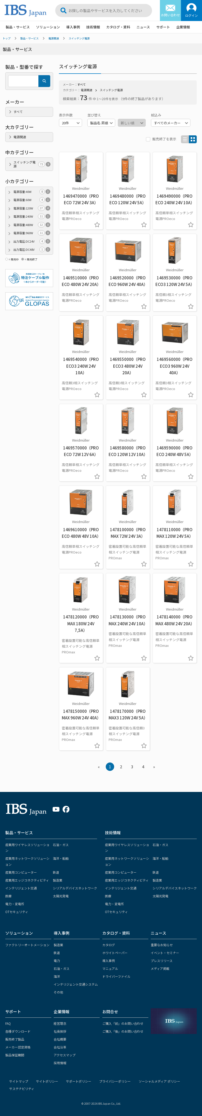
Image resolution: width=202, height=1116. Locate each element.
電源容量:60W (31, 200)
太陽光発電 (61, 896)
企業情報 (183, 26)
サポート (163, 26)
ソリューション (48, 26)
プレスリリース (162, 960)
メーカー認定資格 (18, 1047)
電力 (57, 960)
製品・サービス (18, 26)
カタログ (108, 945)
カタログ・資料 (118, 26)
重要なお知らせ (162, 945)
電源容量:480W (31, 225)
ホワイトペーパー (115, 952)
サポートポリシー (78, 1081)
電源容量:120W (31, 208)
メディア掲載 (160, 968)
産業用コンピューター (21, 872)
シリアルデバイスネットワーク (75, 888)
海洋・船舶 (61, 858)
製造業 (57, 880)
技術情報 (93, 26)
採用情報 (60, 1063)
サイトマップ (18, 1081)
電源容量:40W (31, 192)
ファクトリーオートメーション (27, 945)
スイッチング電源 (79, 38)
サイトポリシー (47, 1081)
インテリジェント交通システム (76, 984)
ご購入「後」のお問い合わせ (122, 1031)
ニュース (143, 26)
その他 (58, 992)
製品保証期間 (14, 1055)
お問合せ (110, 1011)
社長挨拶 (60, 1031)
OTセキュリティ (16, 911)
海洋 (57, 976)
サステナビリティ (21, 1088)
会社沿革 (60, 1047)
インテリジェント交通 (21, 888)
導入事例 (73, 26)
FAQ (8, 1023)
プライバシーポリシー (115, 1081)
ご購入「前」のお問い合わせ (122, 1023)
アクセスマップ (64, 1055)
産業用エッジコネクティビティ (27, 880)
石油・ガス (61, 844)
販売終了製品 (14, 1039)
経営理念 (60, 1023)
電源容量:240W (31, 216)
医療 (8, 896)
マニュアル (110, 968)
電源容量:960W (31, 233)
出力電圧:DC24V (31, 241)
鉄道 (56, 872)
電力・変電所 (14, 904)
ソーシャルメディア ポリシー (159, 1081)
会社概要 (60, 1039)
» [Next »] (154, 766)
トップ (7, 38)
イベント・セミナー (165, 952)
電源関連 (53, 38)
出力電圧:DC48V (31, 249)
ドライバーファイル (116, 976)
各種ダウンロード (18, 1031)
